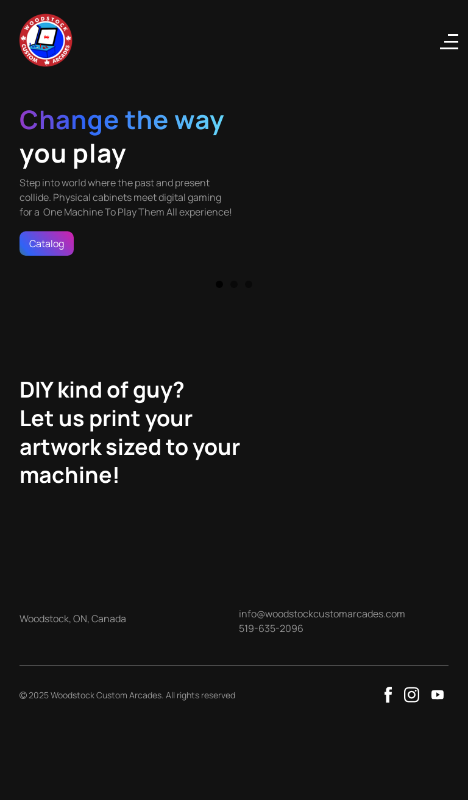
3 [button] (248, 284)
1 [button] (219, 284)
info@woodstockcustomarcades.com (322, 613)
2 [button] (234, 284)
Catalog (46, 243)
